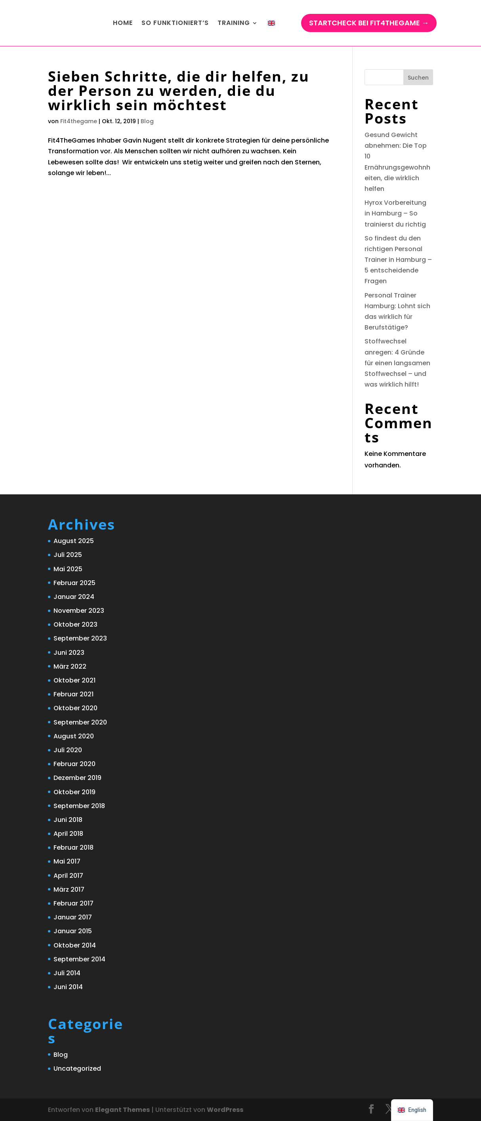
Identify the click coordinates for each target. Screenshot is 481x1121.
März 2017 (68, 889)
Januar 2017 (72, 917)
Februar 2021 (73, 694)
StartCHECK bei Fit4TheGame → (369, 23)
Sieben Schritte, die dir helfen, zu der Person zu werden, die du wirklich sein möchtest (178, 90)
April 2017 (68, 875)
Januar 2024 (73, 596)
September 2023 (80, 638)
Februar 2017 (73, 903)
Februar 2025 (74, 582)
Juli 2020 (67, 750)
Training (234, 22)
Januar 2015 (72, 931)
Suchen (418, 78)
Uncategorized (77, 1068)
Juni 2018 (67, 819)
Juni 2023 (68, 652)
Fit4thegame (78, 121)
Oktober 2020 (75, 708)
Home (123, 22)
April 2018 (68, 833)
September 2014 (79, 959)
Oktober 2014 (74, 945)
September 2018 (79, 805)
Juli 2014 (66, 973)
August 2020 (73, 736)
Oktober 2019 (74, 792)
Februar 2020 (74, 763)
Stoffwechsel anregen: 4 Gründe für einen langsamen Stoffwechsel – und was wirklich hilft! (397, 363)
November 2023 (78, 610)
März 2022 (69, 666)
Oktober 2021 (74, 680)
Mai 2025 (67, 569)
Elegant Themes (122, 1109)
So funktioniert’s (175, 22)
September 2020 (80, 722)
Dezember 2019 (77, 777)
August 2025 (73, 540)
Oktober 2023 (75, 624)
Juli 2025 (67, 554)
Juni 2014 (68, 986)
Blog (147, 121)
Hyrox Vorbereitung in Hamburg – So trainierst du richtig (395, 213)
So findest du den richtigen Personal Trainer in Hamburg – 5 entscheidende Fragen (398, 260)
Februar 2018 (73, 847)
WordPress (225, 1109)
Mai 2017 (66, 861)
